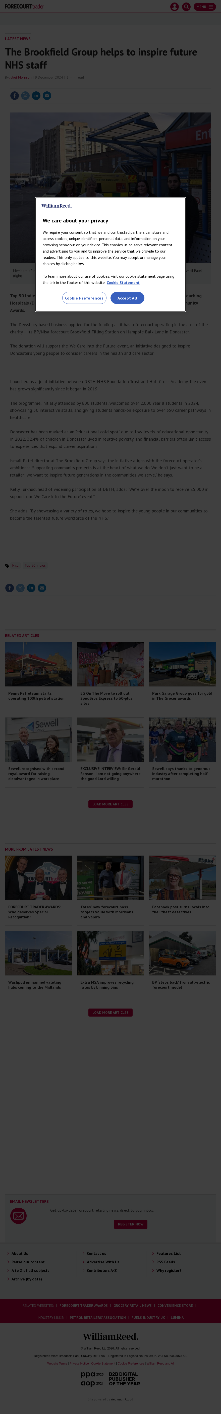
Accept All (128, 297)
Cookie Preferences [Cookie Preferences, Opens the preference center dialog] (84, 297)
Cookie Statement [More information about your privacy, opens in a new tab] (123, 282)
